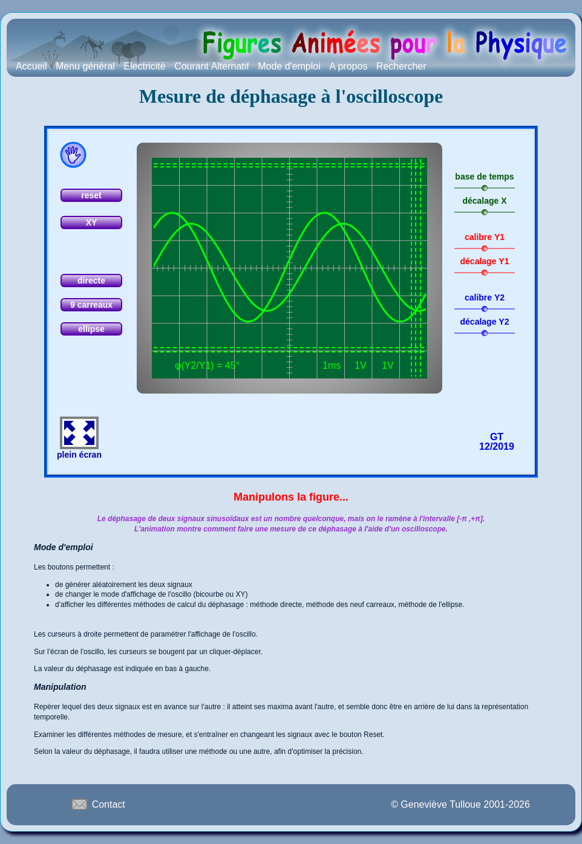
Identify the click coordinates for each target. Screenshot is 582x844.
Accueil (31, 66)
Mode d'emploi (289, 66)
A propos (348, 66)
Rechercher (401, 66)
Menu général (85, 66)
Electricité (144, 66)
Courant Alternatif (211, 66)
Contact (97, 804)
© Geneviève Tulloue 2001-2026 (460, 804)
